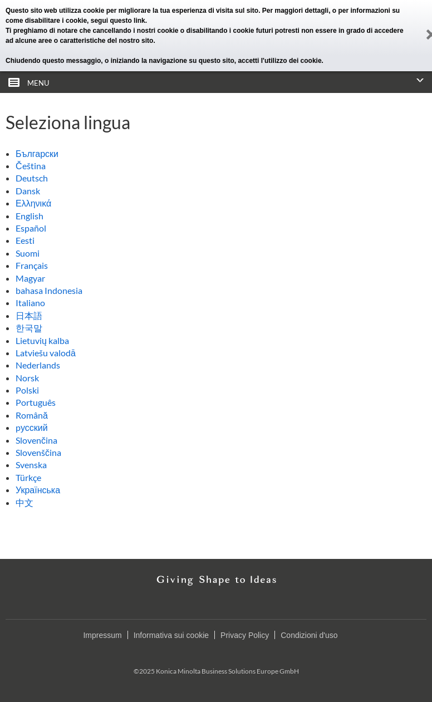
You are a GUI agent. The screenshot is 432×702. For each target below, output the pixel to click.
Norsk (27, 377)
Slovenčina (36, 440)
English (29, 215)
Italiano (30, 302)
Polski (27, 390)
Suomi (28, 253)
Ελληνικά (33, 203)
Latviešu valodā (46, 352)
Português (36, 402)
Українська (38, 489)
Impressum (102, 635)
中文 (24, 502)
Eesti (25, 240)
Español (31, 228)
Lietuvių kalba (42, 340)
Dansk (28, 190)
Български (37, 153)
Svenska (31, 464)
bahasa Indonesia (49, 290)
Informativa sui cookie (171, 635)
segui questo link (118, 20)
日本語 (29, 315)
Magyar (30, 278)
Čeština (31, 165)
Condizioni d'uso (309, 635)
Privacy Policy (244, 635)
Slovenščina (38, 452)
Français (32, 265)
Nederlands (38, 365)
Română (32, 415)
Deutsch (32, 178)
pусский (32, 427)
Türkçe (28, 477)
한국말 (29, 327)
